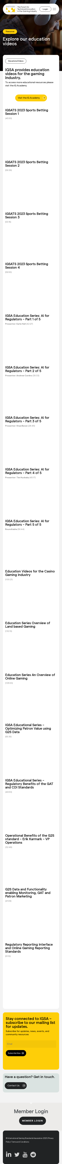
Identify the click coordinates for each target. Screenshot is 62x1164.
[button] (54, 9)
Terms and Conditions (20, 1142)
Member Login (32, 1121)
